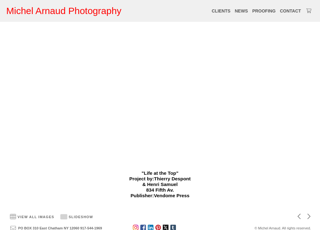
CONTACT (290, 10)
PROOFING (264, 10)
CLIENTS (221, 10)
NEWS (241, 10)
